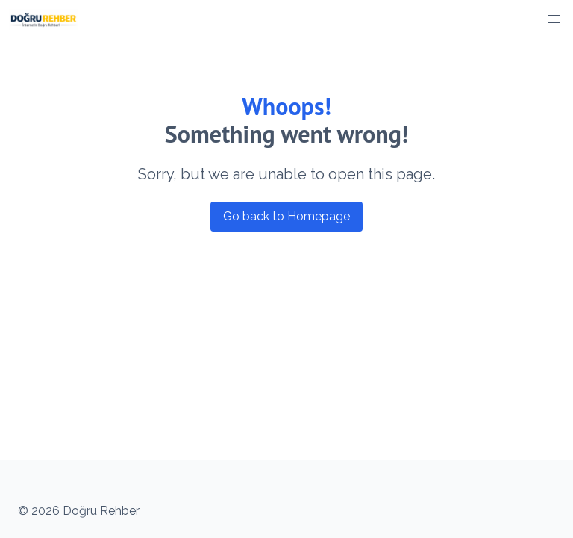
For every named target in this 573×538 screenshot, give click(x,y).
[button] (553, 19)
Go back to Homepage (286, 216)
